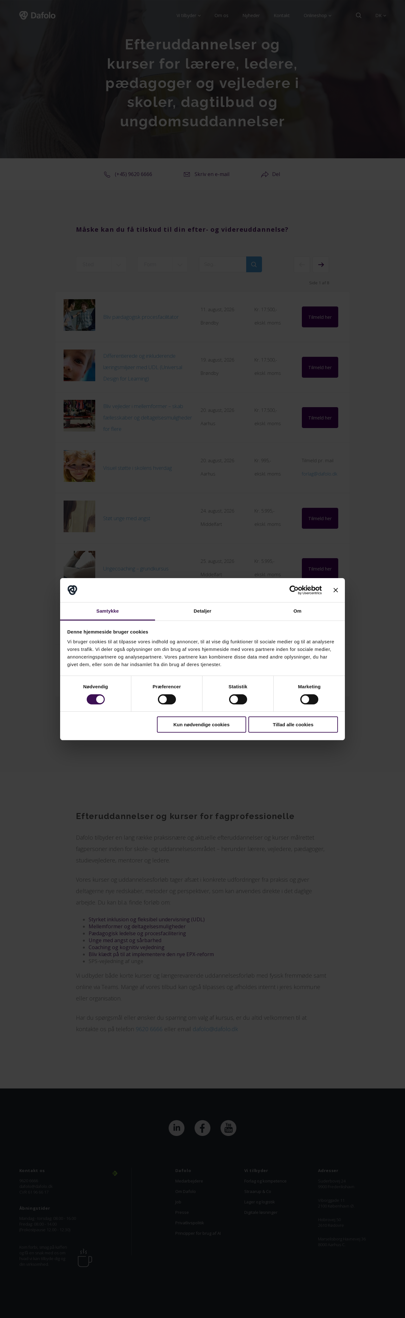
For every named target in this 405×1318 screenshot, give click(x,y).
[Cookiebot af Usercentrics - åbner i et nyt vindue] (294, 590)
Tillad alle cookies (293, 724)
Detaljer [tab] (202, 611)
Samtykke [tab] (108, 611)
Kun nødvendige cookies (201, 724)
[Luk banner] (335, 590)
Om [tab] (297, 611)
